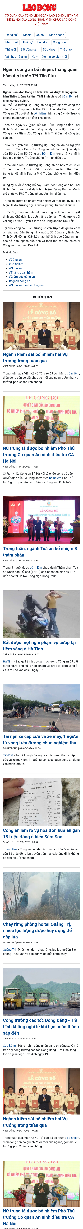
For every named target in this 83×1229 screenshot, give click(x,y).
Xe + (34, 56)
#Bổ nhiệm (16, 264)
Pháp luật (11, 42)
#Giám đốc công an (22, 276)
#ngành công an (19, 281)
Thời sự (28, 42)
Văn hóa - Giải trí (16, 56)
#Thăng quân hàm (21, 272)
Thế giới (10, 49)
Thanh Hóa (10, 849)
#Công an (15, 259)
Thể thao (66, 49)
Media (27, 35)
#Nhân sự (15, 268)
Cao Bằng (9, 1045)
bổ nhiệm (68, 96)
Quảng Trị (9, 949)
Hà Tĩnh (8, 661)
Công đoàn (60, 42)
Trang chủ (11, 35)
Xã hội (40, 35)
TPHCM (8, 755)
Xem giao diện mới (54, 56)
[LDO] (41, 326)
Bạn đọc (42, 42)
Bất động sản (29, 49)
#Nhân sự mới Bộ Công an (26, 285)
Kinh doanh (56, 35)
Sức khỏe (49, 49)
